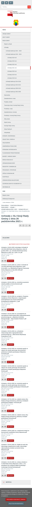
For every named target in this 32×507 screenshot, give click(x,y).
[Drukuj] (29, 225)
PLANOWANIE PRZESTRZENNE (11, 153)
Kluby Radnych (8, 129)
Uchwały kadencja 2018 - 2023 (13, 54)
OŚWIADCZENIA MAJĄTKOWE (11, 180)
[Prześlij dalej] (20, 225)
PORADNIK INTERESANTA (10, 149)
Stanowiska (7, 95)
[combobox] (14, 6)
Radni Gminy (7, 122)
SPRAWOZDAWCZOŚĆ (9, 163)
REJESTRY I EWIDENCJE (9, 166)
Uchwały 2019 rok (11, 74)
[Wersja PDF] (23, 225)
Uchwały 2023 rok (11, 61)
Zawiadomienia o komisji (10, 112)
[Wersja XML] (26, 225)
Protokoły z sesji (8, 108)
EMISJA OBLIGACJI (8, 159)
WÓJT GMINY (6, 37)
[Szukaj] (29, 7)
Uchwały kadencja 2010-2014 (13, 85)
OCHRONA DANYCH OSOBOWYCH (12, 183)
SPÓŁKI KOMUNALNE (8, 173)
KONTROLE (6, 176)
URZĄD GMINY (7, 33)
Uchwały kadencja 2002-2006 (13, 91)
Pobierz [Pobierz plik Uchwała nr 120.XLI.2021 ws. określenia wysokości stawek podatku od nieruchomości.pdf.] (10, 292)
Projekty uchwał (8, 102)
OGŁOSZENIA (6, 142)
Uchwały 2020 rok (11, 71)
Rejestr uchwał (8, 44)
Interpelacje (7, 132)
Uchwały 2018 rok (11, 78)
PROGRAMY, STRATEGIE (9, 170)
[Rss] (2, 2)
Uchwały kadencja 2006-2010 (13, 88)
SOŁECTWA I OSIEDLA (9, 139)
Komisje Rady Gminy (9, 125)
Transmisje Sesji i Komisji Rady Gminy (14, 105)
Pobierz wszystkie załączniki (19, 244)
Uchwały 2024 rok (11, 57)
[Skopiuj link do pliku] (5, 261)
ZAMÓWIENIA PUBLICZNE (10, 146)
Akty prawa (7, 119)
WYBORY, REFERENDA (9, 136)
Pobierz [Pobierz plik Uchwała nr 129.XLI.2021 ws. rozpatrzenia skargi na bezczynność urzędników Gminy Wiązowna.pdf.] (10, 440)
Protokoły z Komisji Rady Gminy (12, 115)
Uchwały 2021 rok (11, 67)
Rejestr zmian (6, 195)
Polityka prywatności (16, 503)
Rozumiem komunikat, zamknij (16, 499)
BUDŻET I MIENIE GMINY (9, 156)
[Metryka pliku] (2, 261)
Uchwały (6, 47)
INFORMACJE (6, 187)
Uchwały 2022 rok (11, 64)
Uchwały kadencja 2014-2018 (13, 81)
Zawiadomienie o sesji (9, 98)
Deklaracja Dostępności (9, 198)
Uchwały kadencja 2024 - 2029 (13, 50)
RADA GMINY (6, 40)
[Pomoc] (6, 2)
